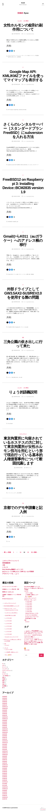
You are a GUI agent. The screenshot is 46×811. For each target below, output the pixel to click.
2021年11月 (5, 742)
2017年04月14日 (16, 84)
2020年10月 (5, 754)
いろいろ (5, 567)
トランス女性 (27, 55)
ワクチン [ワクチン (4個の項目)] (32, 639)
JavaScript (21, 109)
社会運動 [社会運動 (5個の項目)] (38, 642)
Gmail (9, 274)
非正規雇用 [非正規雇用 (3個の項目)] (35, 644)
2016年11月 (5, 788)
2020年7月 (4, 759)
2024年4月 (4, 713)
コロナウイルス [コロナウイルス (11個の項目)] (37, 635)
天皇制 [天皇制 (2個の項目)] (29, 641)
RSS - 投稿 (26, 649)
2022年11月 (5, 730)
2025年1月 (4, 705)
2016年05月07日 (16, 350)
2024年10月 (5, 708)
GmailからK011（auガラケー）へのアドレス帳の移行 (23, 240)
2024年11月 (5, 706)
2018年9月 (4, 775)
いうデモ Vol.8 (8, 634)
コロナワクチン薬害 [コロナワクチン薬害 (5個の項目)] (28, 636)
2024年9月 (4, 710)
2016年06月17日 (16, 249)
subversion (25, 164)
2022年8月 (4, 735)
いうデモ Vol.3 (8, 620)
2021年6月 (4, 746)
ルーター (4, 674)
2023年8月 (4, 722)
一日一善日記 (25, 20)
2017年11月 (5, 781)
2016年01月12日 (16, 516)
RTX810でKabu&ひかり (7, 598)
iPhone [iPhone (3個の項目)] (35, 632)
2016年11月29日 (16, 196)
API (9, 109)
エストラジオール (11, 55)
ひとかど (7, 645)
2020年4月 (4, 763)
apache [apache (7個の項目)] (28, 631)
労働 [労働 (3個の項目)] (38, 639)
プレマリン (32, 55)
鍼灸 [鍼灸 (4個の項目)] (32, 644)
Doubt (23, 3)
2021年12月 (5, 741)
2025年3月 (4, 701)
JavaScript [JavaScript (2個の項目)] (38, 632)
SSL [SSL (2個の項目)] (33, 633)
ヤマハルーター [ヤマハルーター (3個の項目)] (36, 638)
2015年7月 (4, 799)
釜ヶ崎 (20, 377)
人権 (17, 492)
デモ (23, 503)
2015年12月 (5, 797)
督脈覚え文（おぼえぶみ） (8, 591)
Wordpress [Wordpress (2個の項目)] (39, 633)
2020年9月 (4, 756)
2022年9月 (4, 734)
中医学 (3, 679)
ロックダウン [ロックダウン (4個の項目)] (26, 639)
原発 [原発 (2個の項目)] (40, 639)
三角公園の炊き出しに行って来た (23, 344)
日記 (23, 337)
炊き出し (17, 377)
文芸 (3, 682)
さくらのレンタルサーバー (33, 164)
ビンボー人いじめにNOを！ (11, 612)
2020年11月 (5, 752)
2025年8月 (4, 696)
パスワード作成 (8, 649)
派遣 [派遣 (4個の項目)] (30, 642)
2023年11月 (5, 718)
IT (2, 663)
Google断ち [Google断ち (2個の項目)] (25, 632)
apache (9, 164)
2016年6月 (4, 790)
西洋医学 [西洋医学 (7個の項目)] (26, 644)
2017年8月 (4, 783)
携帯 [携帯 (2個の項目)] (41, 641)
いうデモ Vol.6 (8, 628)
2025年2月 (4, 703)
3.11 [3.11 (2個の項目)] (24, 631)
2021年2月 (4, 749)
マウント (22, 327)
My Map (24, 109)
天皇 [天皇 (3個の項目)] (27, 641)
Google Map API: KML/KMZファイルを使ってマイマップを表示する (23, 76)
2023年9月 (4, 720)
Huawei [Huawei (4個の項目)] (32, 632)
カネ (3, 665)
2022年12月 (5, 729)
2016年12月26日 (16, 141)
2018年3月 (4, 780)
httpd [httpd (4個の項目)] (29, 632)
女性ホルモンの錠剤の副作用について (23, 27)
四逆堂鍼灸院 (6, 563)
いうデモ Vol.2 (8, 618)
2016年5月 (4, 792)
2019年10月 (5, 766)
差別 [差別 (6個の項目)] (32, 641)
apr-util (14, 164)
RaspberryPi (17, 327)
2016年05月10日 (16, 301)
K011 (12, 274)
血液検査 (19, 56)
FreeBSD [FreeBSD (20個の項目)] (35, 631)
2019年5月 (4, 770)
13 (28, 552)
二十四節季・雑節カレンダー (11, 652)
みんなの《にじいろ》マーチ (11, 636)
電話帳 (32, 274)
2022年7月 (4, 737)
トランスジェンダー (20, 55)
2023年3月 (4, 727)
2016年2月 (4, 793)
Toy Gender (10, 423)
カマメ (9, 377)
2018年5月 (4, 776)
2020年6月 (4, 761)
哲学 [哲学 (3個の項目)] (25, 641)
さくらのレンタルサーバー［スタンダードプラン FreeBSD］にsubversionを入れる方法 (23, 130)
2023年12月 (5, 717)
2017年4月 (4, 785)
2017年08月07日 (16, 33)
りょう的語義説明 (23, 392)
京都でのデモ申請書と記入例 (23, 510)
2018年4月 (4, 778)
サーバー (4, 667)
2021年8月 (4, 744)
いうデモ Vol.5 (8, 626)
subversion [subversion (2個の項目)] (36, 633)
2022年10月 (5, 732)
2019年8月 (4, 768)
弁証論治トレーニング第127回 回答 (10, 589)
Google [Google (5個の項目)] (41, 631)
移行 (30, 274)
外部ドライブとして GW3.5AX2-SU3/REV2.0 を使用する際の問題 (23, 293)
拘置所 (20, 492)
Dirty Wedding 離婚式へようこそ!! (12, 569)
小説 (3, 565)
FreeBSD (18, 164)
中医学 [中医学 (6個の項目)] (35, 639)
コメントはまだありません (28, 33)
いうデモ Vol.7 (8, 631)
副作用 (9, 56)
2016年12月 (5, 787)
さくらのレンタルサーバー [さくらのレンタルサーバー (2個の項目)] (27, 635)
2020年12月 (5, 751)
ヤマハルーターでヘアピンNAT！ (9, 586)
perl (17, 221)
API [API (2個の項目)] (30, 631)
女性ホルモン (14, 56)
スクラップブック (23, 433)
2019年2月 (4, 773)
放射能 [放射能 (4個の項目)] (25, 642)
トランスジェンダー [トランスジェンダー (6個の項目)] (29, 638)
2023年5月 (4, 725)
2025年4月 (4, 700)
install (21, 164)
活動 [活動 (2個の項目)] (28, 642)
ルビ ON (43, 809)
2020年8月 (4, 758)
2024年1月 (4, 715)
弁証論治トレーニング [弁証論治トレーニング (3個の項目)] (36, 641)
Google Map (15, 109)
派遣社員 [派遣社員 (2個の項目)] (32, 642)
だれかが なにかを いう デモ (11, 610)
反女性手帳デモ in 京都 (10, 615)
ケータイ (24, 274)
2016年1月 (4, 795)
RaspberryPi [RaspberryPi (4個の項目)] (29, 633)
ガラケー (20, 274)
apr (12, 164)
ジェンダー (20, 20)
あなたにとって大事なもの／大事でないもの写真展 (18, 571)
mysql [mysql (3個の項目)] (42, 632)
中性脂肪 (37, 55)
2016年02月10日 (16, 396)
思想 (3, 680)
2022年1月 (4, 739)
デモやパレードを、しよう (10, 573)
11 (20, 552)
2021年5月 (4, 747)
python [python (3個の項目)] (25, 633)
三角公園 (13, 377)
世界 (3, 677)
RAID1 (13, 327)
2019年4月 (4, 771)
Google (11, 109)
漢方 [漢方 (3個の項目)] (35, 642)
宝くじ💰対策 (8, 654)
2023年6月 (4, 723)
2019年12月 (5, 764)
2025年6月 (4, 698)
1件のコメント (29, 467)
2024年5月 (4, 711)
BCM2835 (10, 221)
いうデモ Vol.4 (8, 623)
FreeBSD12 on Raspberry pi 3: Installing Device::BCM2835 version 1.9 (22, 185)
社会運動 (4, 685)
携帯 (27, 274)
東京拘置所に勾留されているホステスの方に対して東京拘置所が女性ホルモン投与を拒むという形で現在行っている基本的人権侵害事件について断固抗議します (23, 450)
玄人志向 (26, 327)
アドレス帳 (15, 274)
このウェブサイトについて (10, 560)
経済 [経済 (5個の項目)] (42, 642)
